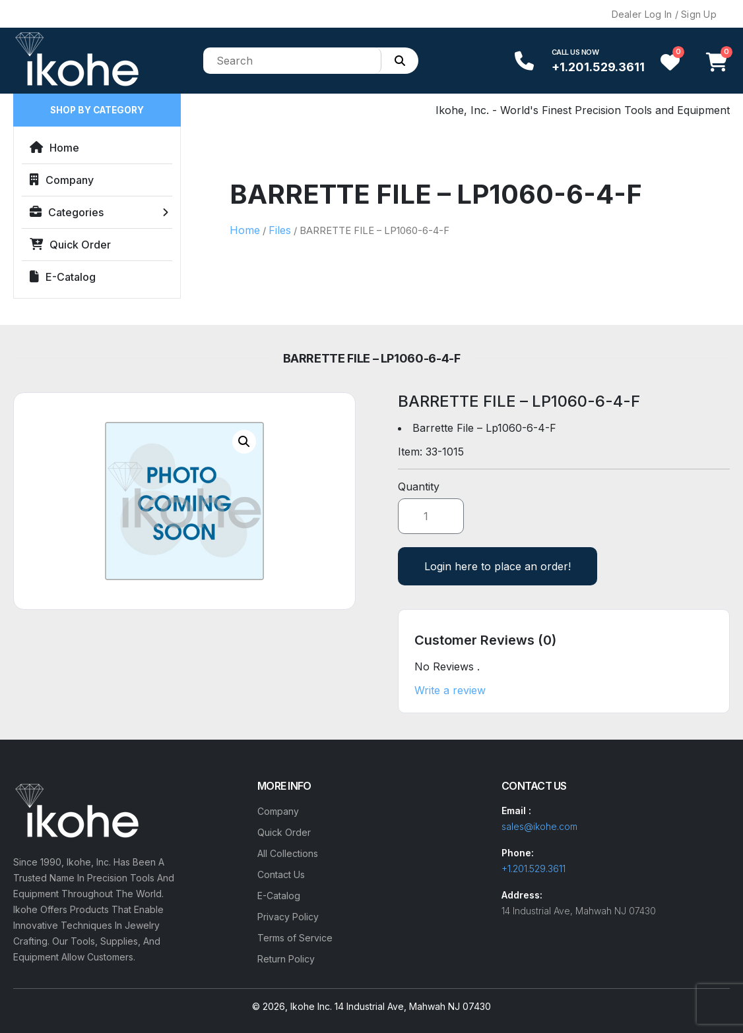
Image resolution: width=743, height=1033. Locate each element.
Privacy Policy (288, 916)
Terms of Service (295, 937)
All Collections (287, 853)
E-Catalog (63, 276)
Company (62, 180)
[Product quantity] (431, 516)
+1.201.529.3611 (598, 67)
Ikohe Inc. (311, 1006)
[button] (244, 442)
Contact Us (281, 874)
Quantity (418, 486)
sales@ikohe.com (539, 826)
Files (280, 230)
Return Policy (286, 958)
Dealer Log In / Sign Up (664, 14)
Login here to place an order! (497, 566)
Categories (67, 212)
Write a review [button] (450, 690)
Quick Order (70, 244)
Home (54, 147)
